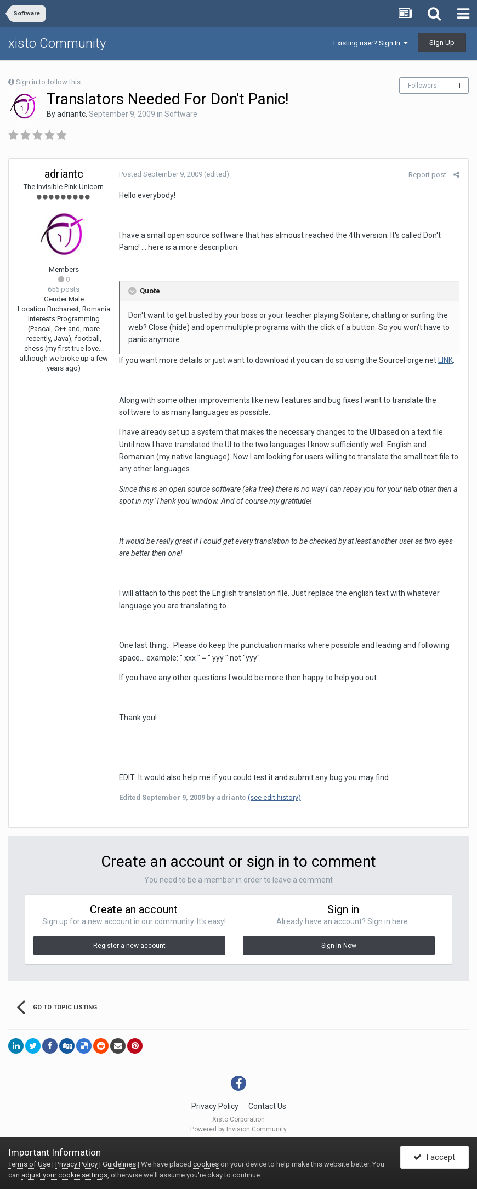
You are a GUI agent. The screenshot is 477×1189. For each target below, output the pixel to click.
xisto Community (57, 43)
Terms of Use (29, 1164)
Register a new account (129, 945)
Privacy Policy (214, 1106)
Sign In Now (338, 945)
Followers (422, 85)
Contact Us (267, 1106)
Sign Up (442, 42)
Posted (160, 174)
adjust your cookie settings (64, 1175)
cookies (206, 1164)
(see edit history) (273, 797)
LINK (445, 360)
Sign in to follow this (48, 82)
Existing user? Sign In (370, 43)
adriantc (71, 114)
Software (180, 114)
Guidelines (119, 1164)
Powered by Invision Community (238, 1129)
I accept (434, 1158)
